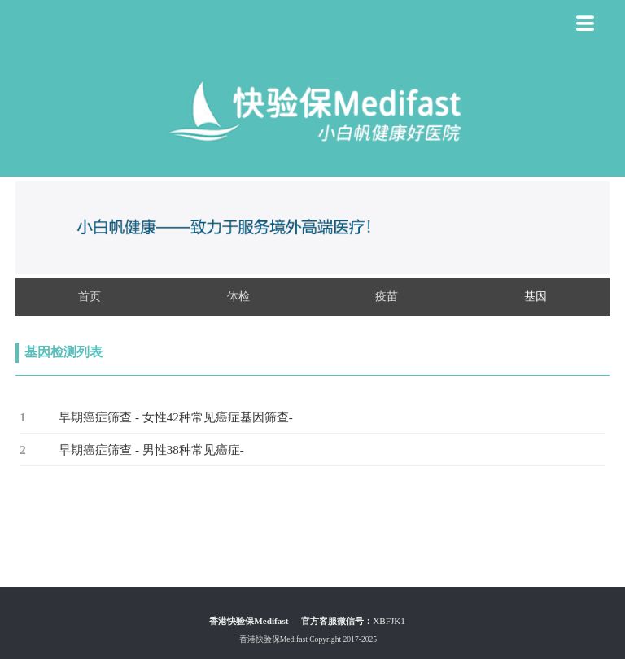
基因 (535, 296)
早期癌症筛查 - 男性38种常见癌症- (151, 449)
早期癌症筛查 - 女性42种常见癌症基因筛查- (176, 417)
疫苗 (386, 296)
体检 (238, 296)
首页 (89, 296)
